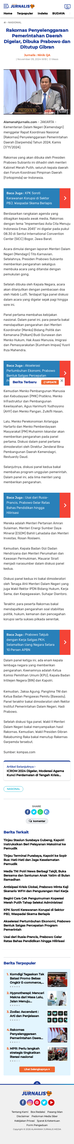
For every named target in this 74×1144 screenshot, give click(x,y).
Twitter (46, 1104)
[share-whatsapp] (40, 812)
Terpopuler (25, 13)
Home (8, 13)
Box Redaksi (38, 1111)
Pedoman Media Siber (45, 1116)
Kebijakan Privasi (24, 1120)
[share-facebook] (27, 812)
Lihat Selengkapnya (37, 1069)
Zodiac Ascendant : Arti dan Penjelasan (24, 1014)
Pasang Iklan (55, 1111)
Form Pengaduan (37, 1125)
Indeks (43, 13)
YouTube (54, 1104)
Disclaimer (23, 1116)
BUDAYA (58, 13)
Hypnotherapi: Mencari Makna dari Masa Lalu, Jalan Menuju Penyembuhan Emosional (27, 997)
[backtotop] (37, 1084)
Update (50, 382)
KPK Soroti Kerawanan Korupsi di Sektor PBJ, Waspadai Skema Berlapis (29, 198)
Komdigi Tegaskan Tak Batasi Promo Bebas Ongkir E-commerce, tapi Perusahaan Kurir (27, 978)
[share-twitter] (34, 812)
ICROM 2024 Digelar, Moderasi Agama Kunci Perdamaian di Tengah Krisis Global (35, 773)
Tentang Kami (20, 1111)
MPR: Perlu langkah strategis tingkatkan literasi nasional (25, 1053)
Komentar (37, 821)
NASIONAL (13, 788)
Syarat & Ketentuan (48, 1120)
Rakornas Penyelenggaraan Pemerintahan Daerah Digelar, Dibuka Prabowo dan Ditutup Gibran (26, 1034)
